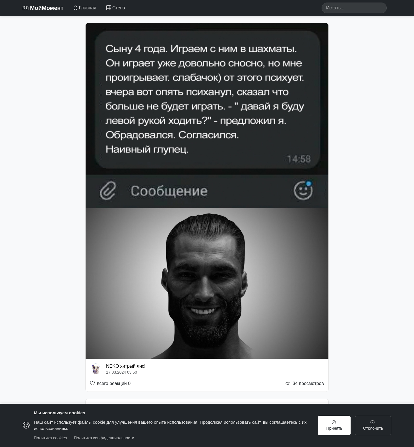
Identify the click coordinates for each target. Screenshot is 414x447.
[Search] (354, 8)
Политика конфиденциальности (104, 438)
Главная (84, 7)
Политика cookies (50, 438)
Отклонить (373, 425)
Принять (334, 425)
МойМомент (43, 8)
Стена (115, 7)
